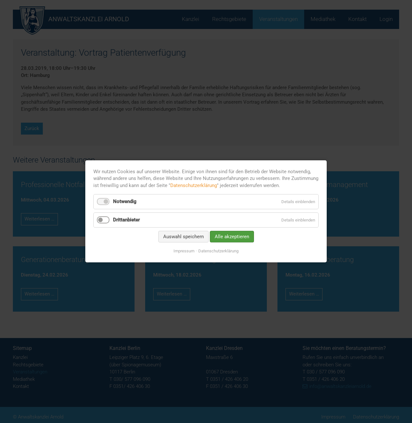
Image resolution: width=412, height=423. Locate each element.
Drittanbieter (126, 220)
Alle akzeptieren (232, 237)
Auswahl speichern (183, 237)
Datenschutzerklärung (193, 185)
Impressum (183, 251)
